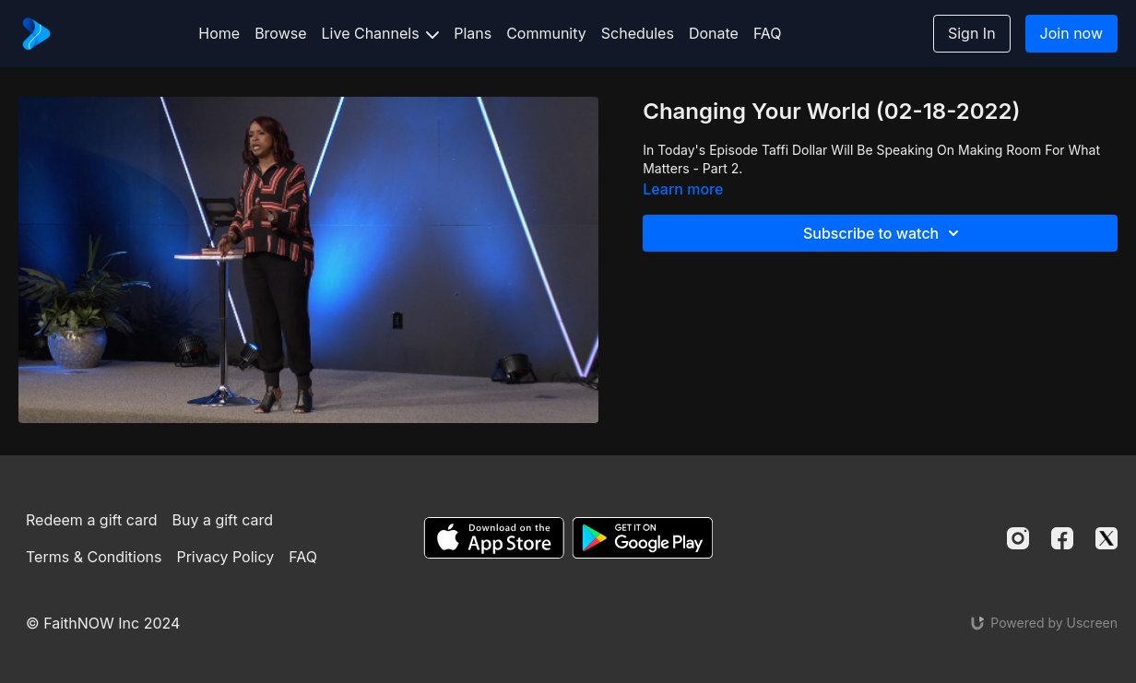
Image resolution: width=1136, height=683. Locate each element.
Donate (714, 33)
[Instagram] (1018, 538)
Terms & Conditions (93, 557)
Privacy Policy (225, 557)
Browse (280, 33)
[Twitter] (1106, 538)
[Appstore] (493, 538)
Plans (472, 33)
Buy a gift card (223, 520)
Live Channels (381, 33)
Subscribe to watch (883, 233)
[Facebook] (1062, 538)
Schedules (637, 33)
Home (219, 33)
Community (546, 33)
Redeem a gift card (91, 520)
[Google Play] (643, 538)
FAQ (767, 33)
